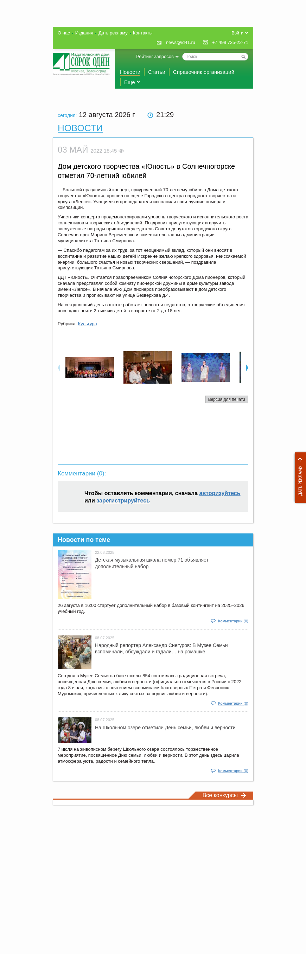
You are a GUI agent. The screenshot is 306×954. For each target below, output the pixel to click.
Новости (130, 72)
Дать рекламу (298, 478)
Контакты (143, 33)
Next (247, 367)
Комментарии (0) (233, 621)
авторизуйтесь (220, 493)
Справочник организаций (203, 72)
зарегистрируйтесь (123, 501)
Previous (59, 367)
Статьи (156, 72)
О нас (64, 33)
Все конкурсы (224, 795)
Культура (87, 323)
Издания (84, 33)
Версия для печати (226, 399)
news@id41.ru (180, 42)
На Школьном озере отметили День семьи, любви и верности (165, 727)
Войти (237, 33)
